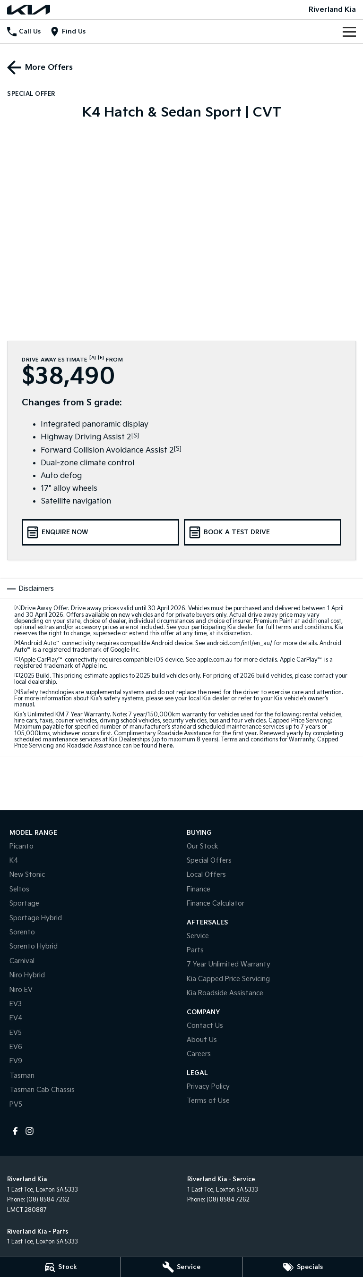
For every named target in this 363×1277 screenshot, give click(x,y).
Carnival (22, 961)
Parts (195, 950)
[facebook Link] (15, 1131)
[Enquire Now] (100, 532)
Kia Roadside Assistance (225, 993)
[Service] (181, 1267)
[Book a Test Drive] (262, 532)
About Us (202, 1040)
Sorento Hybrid (33, 946)
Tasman (22, 1076)
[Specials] (302, 1267)
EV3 (15, 1004)
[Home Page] (28, 9)
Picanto (21, 846)
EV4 (16, 1018)
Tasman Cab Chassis (42, 1090)
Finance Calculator (215, 903)
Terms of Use (208, 1101)
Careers (199, 1054)
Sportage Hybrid (35, 918)
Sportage (24, 903)
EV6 (15, 1047)
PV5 (15, 1105)
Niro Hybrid (27, 975)
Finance (198, 889)
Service (198, 936)
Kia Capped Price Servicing (228, 979)
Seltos (19, 889)
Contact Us (205, 1026)
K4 (13, 861)
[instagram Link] (29, 1131)
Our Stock (202, 846)
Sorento (22, 932)
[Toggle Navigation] (349, 31)
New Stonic (27, 875)
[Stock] (60, 1267)
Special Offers (209, 861)
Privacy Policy (208, 1087)
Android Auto (40, 643)
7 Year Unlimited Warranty (228, 964)
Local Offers (206, 875)
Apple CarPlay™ (41, 660)
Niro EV (21, 990)
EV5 (15, 1033)
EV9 (15, 1061)
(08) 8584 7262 (47, 1199)
